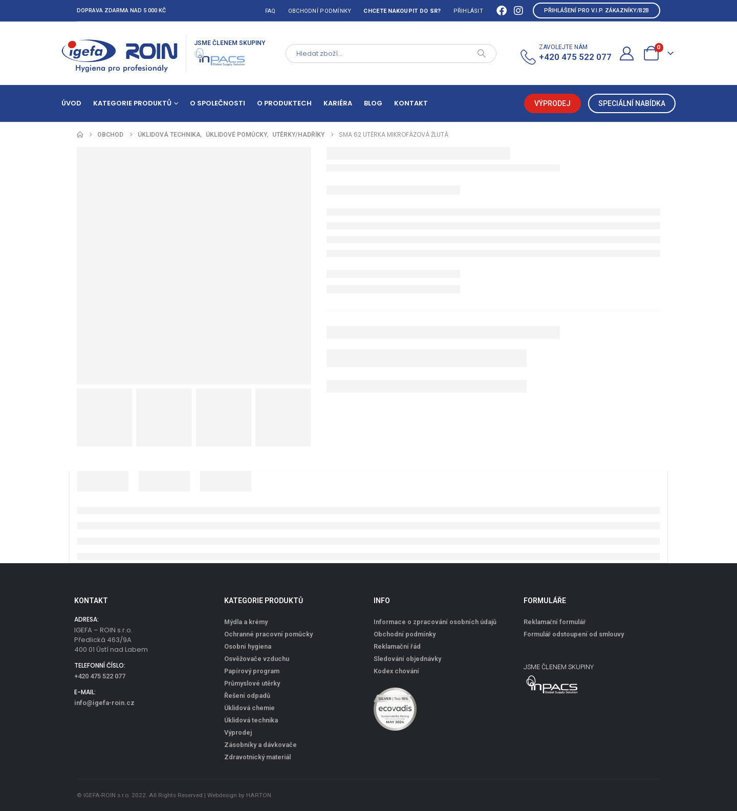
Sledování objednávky (407, 659)
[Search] (481, 53)
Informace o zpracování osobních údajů (435, 622)
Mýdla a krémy (246, 622)
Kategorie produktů (132, 103)
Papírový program (251, 671)
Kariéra (337, 103)
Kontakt (411, 103)
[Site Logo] (119, 53)
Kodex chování (396, 671)
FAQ (270, 11)
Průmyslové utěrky (252, 683)
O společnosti (217, 103)
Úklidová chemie (249, 708)
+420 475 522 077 (99, 676)
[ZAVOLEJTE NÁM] (565, 53)
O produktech (284, 103)
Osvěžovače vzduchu (256, 659)
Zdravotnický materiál (257, 757)
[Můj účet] (627, 53)
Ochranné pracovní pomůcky (268, 634)
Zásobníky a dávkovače (260, 745)
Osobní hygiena (247, 646)
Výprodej (238, 732)
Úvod (71, 103)
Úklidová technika (251, 720)
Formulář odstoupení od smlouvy (574, 634)
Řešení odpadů (247, 695)
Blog (373, 103)
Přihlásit (468, 11)
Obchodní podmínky (320, 11)
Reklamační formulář (555, 622)
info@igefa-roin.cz (104, 703)
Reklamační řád (397, 646)
